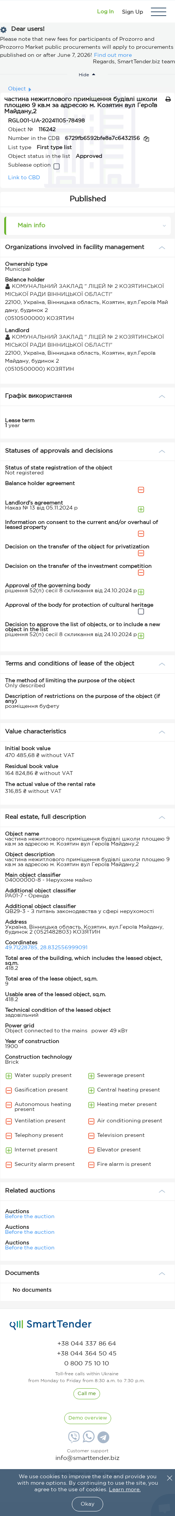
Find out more (113, 55)
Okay (87, 1504)
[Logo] (16, 12)
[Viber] (73, 1440)
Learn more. (125, 1489)
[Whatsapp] (88, 1441)
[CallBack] (86, 1394)
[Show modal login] (105, 11)
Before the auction (30, 1216)
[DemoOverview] (87, 1418)
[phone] (86, 1344)
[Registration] (132, 11)
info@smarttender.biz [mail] (87, 1458)
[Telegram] (102, 1440)
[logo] (51, 1324)
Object (17, 89)
